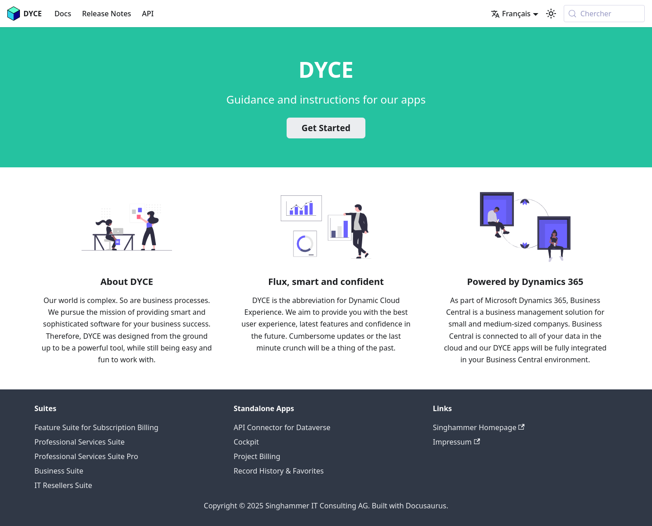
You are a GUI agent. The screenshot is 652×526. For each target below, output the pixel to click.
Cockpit (246, 442)
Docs (62, 14)
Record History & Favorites (279, 471)
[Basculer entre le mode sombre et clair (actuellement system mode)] (551, 13)
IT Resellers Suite (63, 485)
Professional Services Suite (79, 442)
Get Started (326, 128)
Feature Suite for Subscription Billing (96, 427)
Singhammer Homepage (479, 427)
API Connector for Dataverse (282, 427)
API (148, 14)
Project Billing (257, 456)
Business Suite (58, 471)
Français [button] (511, 14)
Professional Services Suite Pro (86, 456)
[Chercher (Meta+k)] (604, 13)
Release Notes (106, 14)
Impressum (456, 442)
